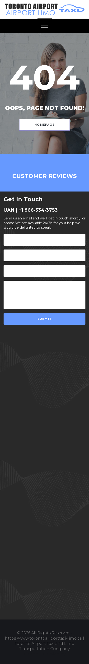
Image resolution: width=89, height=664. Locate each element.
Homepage (44, 124)
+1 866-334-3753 (38, 210)
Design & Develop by (44, 654)
